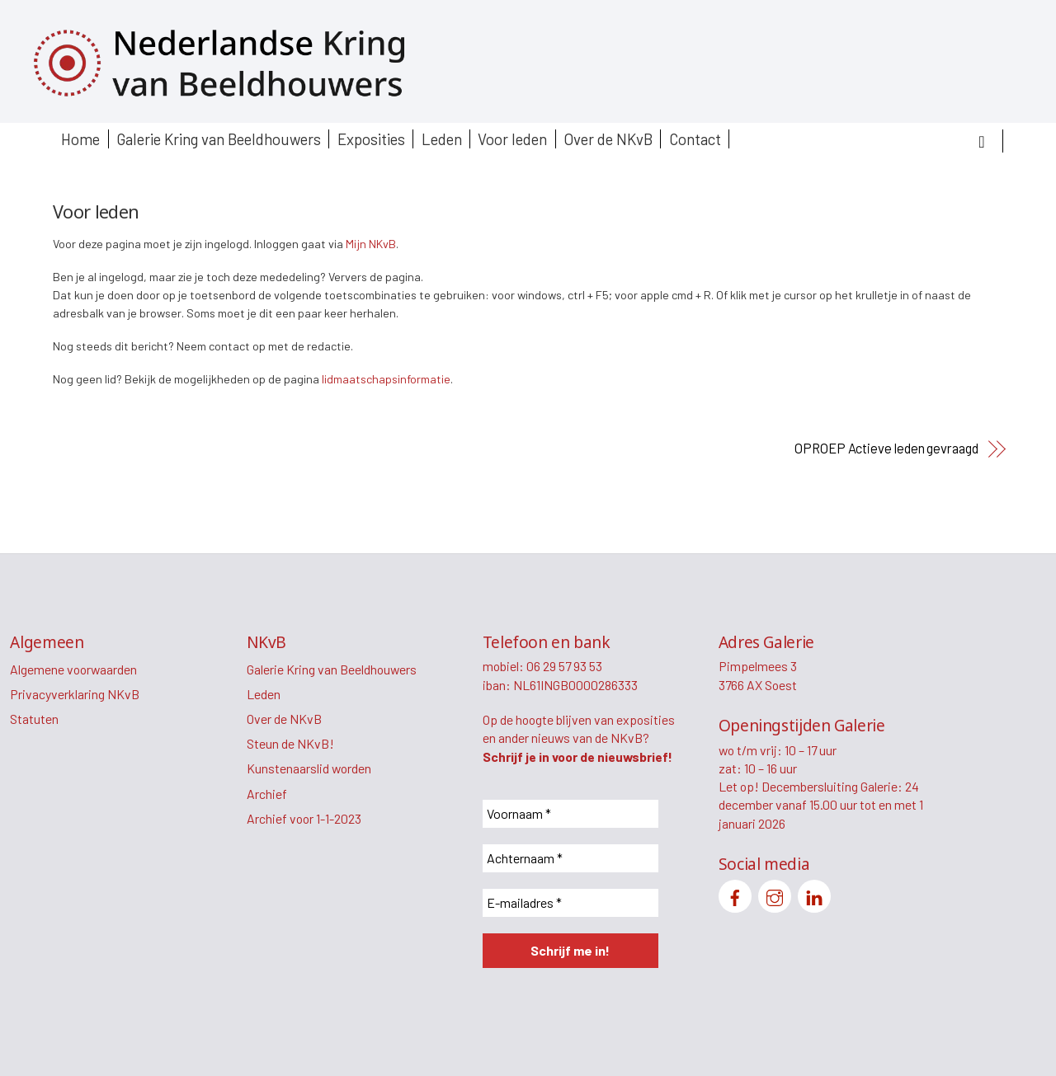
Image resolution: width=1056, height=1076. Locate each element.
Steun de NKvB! (290, 743)
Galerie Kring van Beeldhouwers (218, 138)
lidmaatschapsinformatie (386, 379)
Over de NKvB (608, 138)
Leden (442, 138)
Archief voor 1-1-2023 (304, 818)
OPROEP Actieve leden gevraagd (886, 448)
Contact (695, 138)
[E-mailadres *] (570, 903)
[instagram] (774, 894)
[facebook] (735, 894)
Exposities (371, 138)
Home (80, 138)
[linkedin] (814, 894)
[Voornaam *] (570, 814)
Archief (267, 793)
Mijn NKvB (371, 244)
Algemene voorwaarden (73, 669)
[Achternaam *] (570, 858)
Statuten (34, 718)
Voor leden (512, 138)
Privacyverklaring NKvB (74, 694)
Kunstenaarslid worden (309, 768)
